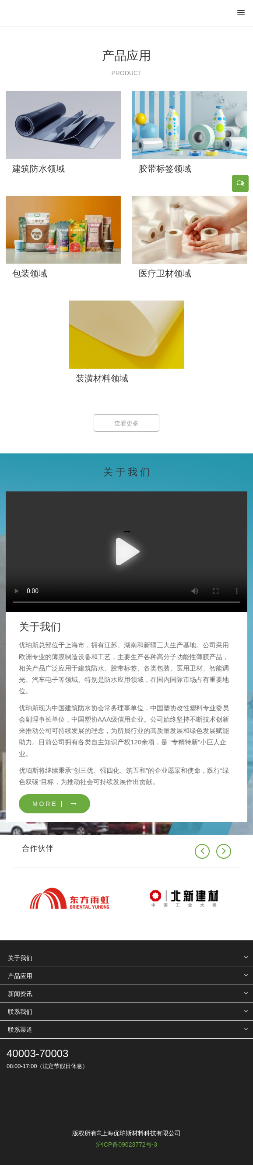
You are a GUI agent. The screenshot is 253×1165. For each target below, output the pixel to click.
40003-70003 (37, 1053)
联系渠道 (20, 1029)
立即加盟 (30, 1087)
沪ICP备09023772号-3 (126, 1144)
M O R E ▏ (80, 803)
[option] (126, 26)
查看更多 (126, 423)
